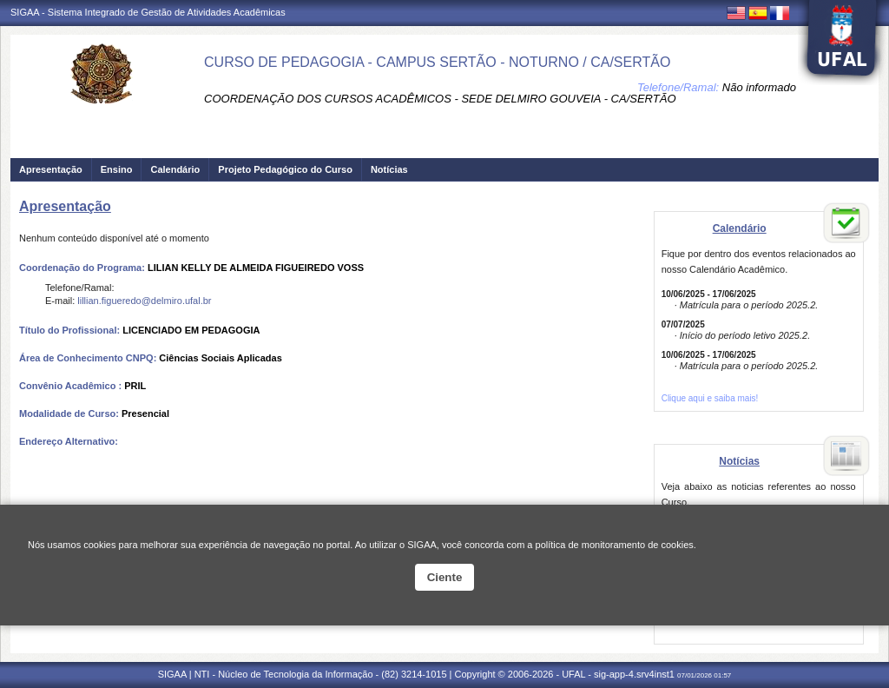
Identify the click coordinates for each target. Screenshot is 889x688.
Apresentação (50, 169)
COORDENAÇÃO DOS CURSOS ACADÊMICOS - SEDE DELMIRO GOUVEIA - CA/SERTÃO (439, 98)
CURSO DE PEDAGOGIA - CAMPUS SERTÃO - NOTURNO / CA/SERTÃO (437, 62)
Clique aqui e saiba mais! (710, 398)
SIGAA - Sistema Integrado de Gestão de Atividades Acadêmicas (148, 12)
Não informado (759, 87)
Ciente (445, 577)
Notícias (389, 169)
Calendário (175, 169)
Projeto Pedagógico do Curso (285, 169)
